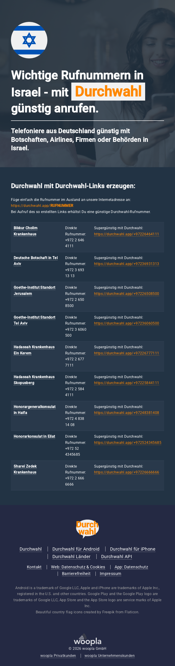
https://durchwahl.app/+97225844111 (126, 383)
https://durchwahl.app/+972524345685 (127, 442)
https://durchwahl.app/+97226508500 (126, 293)
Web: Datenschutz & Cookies (78, 567)
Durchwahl (31, 549)
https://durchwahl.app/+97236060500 (126, 323)
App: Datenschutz (131, 567)
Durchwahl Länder (71, 556)
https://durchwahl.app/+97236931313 (126, 264)
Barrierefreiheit (76, 573)
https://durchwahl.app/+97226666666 (126, 472)
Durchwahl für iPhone (132, 549)
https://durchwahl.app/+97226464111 (126, 234)
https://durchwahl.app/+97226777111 (126, 353)
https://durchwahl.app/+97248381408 (126, 413)
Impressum (110, 573)
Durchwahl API (116, 556)
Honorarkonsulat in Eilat (34, 436)
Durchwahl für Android (75, 549)
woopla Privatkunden (58, 655)
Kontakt (34, 567)
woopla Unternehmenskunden (110, 655)
